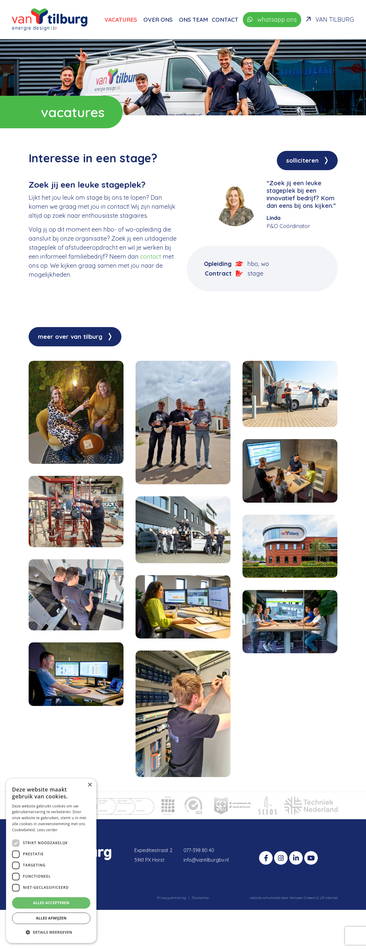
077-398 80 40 (198, 850)
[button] (51, 932)
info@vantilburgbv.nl (206, 860)
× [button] (89, 785)
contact (150, 256)
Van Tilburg (330, 19)
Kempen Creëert (303, 897)
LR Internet (329, 897)
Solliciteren (302, 160)
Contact (225, 19)
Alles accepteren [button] (51, 902)
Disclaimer (200, 897)
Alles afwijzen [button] (51, 918)
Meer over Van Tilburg (70, 336)
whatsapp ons (272, 19)
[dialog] (51, 861)
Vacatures (121, 19)
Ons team (193, 19)
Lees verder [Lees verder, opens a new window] (47, 829)
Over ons (158, 19)
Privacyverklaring (171, 897)
